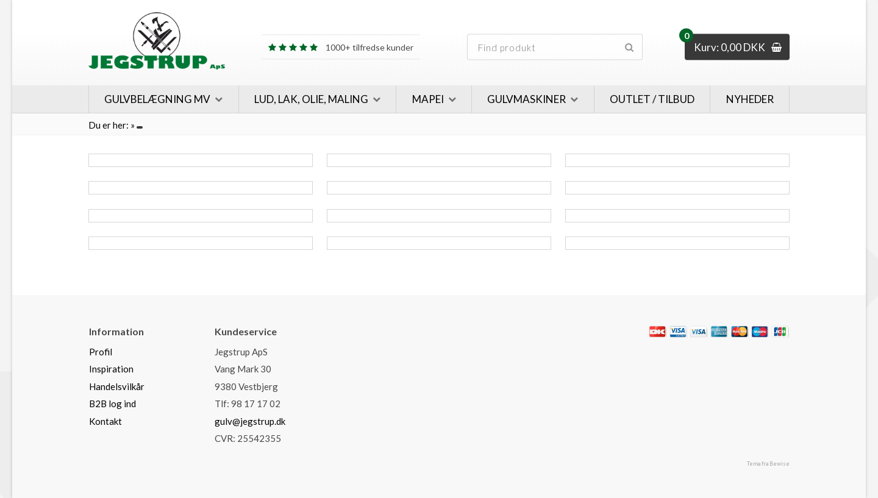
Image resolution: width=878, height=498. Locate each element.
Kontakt (105, 421)
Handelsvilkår (117, 386)
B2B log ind (112, 403)
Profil (100, 351)
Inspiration (111, 368)
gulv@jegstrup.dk (250, 421)
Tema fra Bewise (768, 463)
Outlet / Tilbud (652, 99)
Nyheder (750, 99)
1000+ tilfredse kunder (340, 47)
